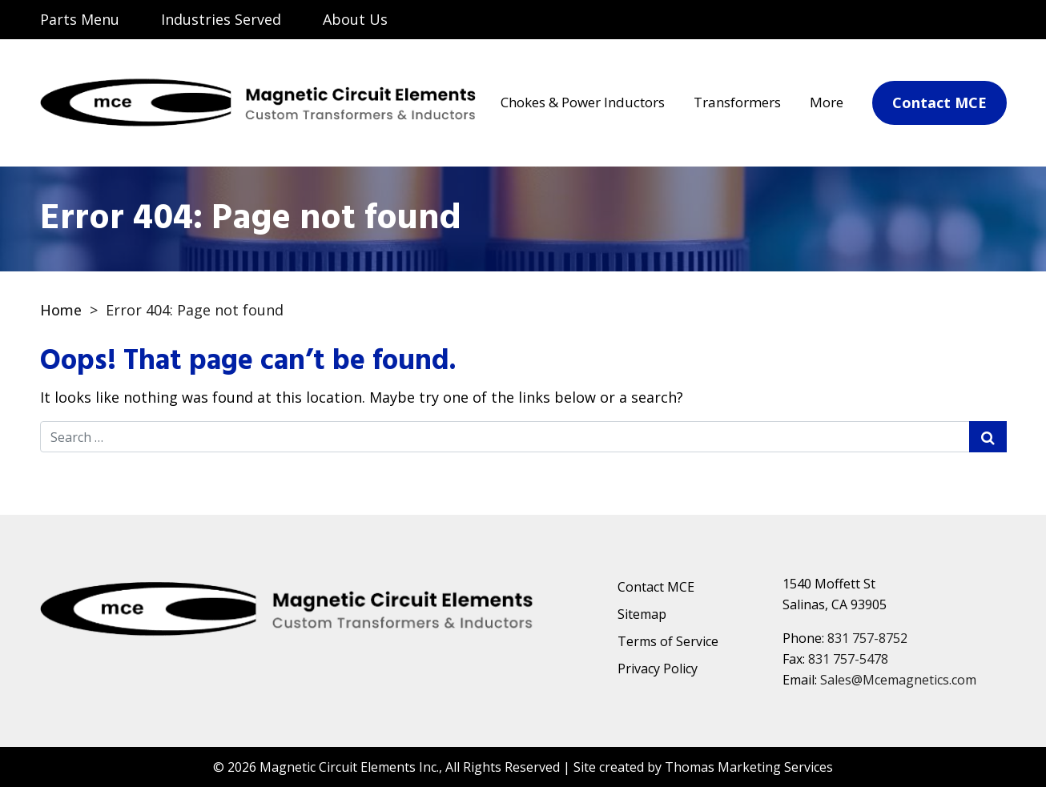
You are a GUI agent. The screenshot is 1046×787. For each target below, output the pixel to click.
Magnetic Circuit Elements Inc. (349, 767)
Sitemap (642, 614)
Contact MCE (656, 587)
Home (61, 309)
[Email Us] (925, 20)
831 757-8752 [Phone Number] (867, 638)
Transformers (737, 102)
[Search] (863, 19)
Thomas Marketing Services (749, 767)
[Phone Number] (985, 20)
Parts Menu (79, 19)
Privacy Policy (658, 668)
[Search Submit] (988, 436)
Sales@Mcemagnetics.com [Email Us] (898, 680)
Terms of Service (668, 641)
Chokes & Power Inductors (583, 102)
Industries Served (221, 19)
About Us (355, 19)
